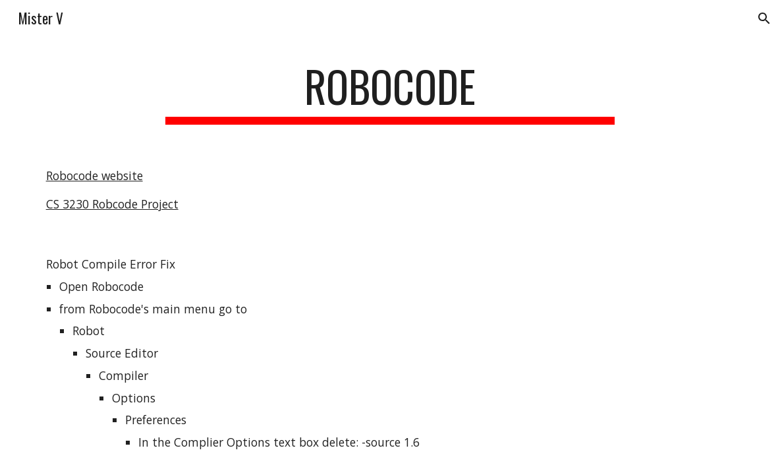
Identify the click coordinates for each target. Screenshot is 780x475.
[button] (764, 18)
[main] (390, 92)
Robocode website (94, 175)
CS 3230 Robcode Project (112, 204)
